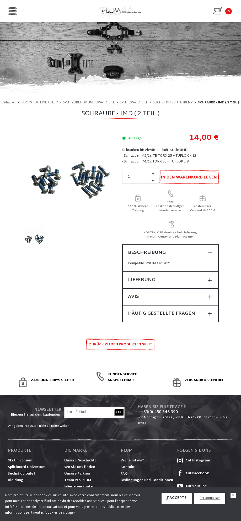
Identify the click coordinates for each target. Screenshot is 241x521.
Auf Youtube (192, 486)
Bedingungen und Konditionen (147, 480)
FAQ (124, 474)
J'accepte (176, 498)
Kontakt (128, 467)
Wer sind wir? (132, 460)
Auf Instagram (193, 460)
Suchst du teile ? (22, 474)
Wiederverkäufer (79, 487)
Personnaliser (210, 498)
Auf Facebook (193, 473)
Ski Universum (20, 460)
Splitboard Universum (26, 467)
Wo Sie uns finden (79, 467)
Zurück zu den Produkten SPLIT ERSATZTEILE (120, 346)
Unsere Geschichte (80, 460)
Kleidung (15, 480)
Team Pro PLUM (77, 480)
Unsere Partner (77, 474)
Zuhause (8, 103)
